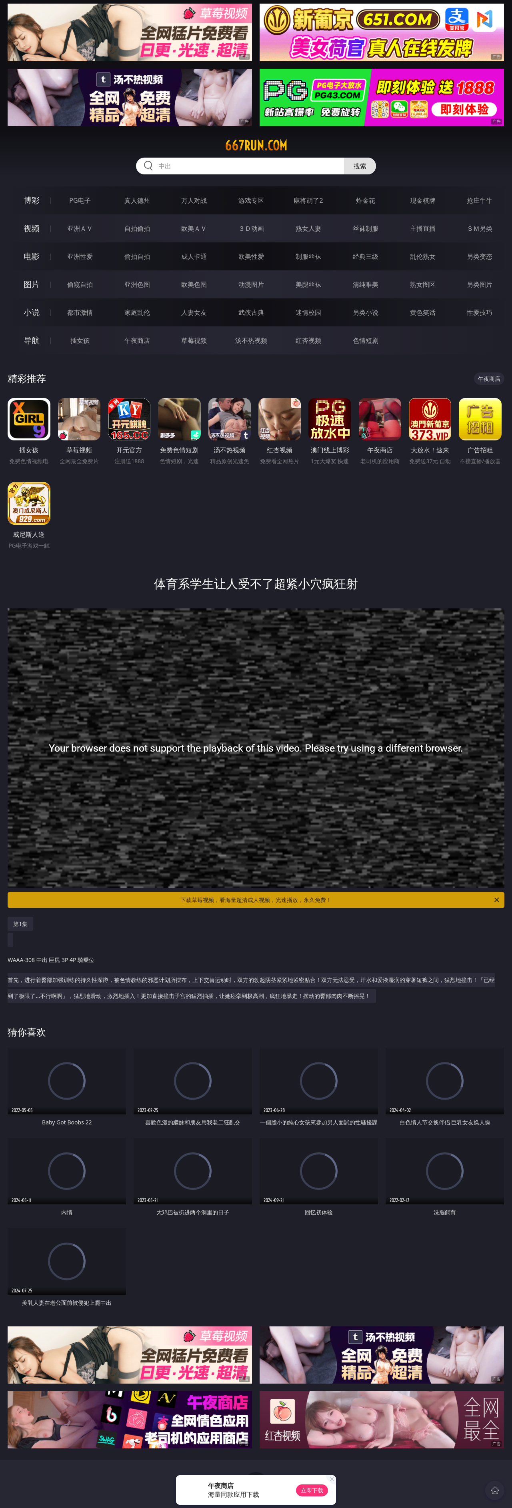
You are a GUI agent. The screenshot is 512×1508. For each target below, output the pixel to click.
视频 (32, 228)
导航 (32, 340)
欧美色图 (194, 284)
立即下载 (312, 1490)
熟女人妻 (308, 228)
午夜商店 (137, 340)
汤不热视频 (251, 340)
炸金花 (365, 200)
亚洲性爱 (80, 256)
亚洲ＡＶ (80, 228)
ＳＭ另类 (479, 228)
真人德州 (137, 200)
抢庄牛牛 (479, 200)
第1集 (20, 924)
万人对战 (194, 200)
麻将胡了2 (308, 200)
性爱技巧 (479, 312)
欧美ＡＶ (194, 228)
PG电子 (79, 200)
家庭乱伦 (137, 312)
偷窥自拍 (80, 284)
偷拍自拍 (137, 256)
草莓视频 (194, 340)
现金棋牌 (423, 200)
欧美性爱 (251, 256)
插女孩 (80, 340)
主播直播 (423, 228)
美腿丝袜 (308, 284)
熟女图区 (423, 284)
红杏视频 (308, 340)
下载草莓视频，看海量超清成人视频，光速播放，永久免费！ (340, 900)
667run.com (256, 146)
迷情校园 (308, 312)
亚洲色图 (137, 284)
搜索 (360, 166)
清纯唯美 (365, 284)
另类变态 (479, 256)
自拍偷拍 (137, 228)
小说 (32, 312)
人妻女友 (194, 312)
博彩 (32, 200)
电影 (32, 256)
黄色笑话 (423, 312)
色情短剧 (365, 340)
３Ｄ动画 (251, 228)
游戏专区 (251, 200)
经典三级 (365, 256)
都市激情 (80, 312)
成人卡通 (194, 256)
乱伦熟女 (423, 256)
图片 (32, 284)
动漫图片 (251, 284)
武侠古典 (251, 312)
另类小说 (365, 312)
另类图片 (479, 284)
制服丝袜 (308, 256)
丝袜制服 (365, 228)
